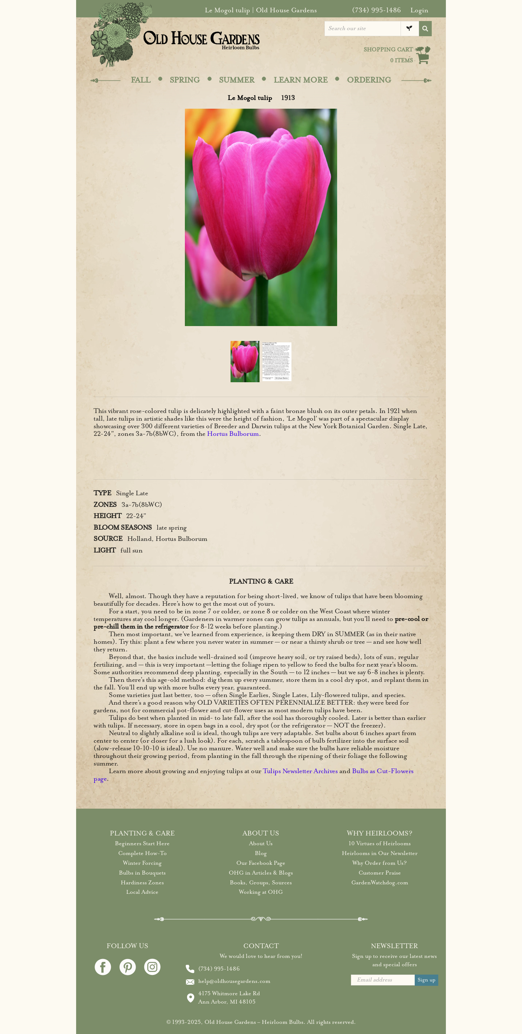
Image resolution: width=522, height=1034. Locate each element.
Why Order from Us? (379, 863)
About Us (261, 843)
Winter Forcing (142, 863)
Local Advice (142, 892)
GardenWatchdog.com (379, 882)
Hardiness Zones (142, 882)
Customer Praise (380, 872)
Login (419, 10)
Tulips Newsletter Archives (300, 771)
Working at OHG (261, 892)
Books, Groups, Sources (261, 882)
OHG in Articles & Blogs (261, 872)
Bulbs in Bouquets (142, 872)
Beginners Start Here (142, 843)
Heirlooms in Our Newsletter (380, 853)
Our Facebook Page (260, 863)
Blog (261, 853)
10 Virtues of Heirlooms (380, 843)
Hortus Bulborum (233, 433)
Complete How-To (142, 853)
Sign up (426, 980)
